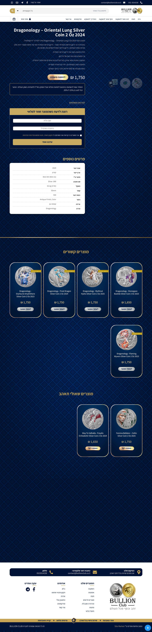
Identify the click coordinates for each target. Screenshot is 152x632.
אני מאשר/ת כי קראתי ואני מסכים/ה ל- (52, 135)
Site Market (119, 627)
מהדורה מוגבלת (88, 605)
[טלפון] (51, 573)
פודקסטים (77, 19)
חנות (133, 19)
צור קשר (68, 19)
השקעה (91, 590)
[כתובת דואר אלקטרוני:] (95, 574)
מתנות (91, 608)
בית (139, 19)
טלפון (45, 572)
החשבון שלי (60, 601)
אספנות (91, 593)
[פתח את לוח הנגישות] (148, 628)
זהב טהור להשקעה (122, 19)
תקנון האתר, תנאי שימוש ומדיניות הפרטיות (37, 135)
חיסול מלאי (90, 612)
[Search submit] (12, 10)
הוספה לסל (126, 449)
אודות (63, 597)
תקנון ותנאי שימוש (58, 593)
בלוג (63, 590)
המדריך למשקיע (90, 19)
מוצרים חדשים (88, 601)
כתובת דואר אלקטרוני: (81, 572)
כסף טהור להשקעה (106, 19)
